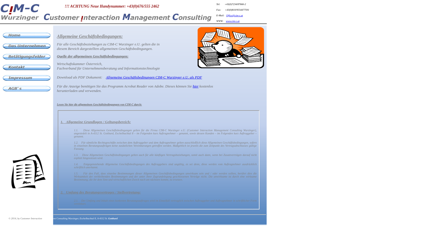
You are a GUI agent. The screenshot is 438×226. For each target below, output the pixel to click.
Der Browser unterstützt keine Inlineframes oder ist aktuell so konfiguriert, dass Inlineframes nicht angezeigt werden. (158, 159)
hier (196, 86)
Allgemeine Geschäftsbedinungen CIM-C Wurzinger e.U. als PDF (154, 77)
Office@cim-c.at (234, 15)
